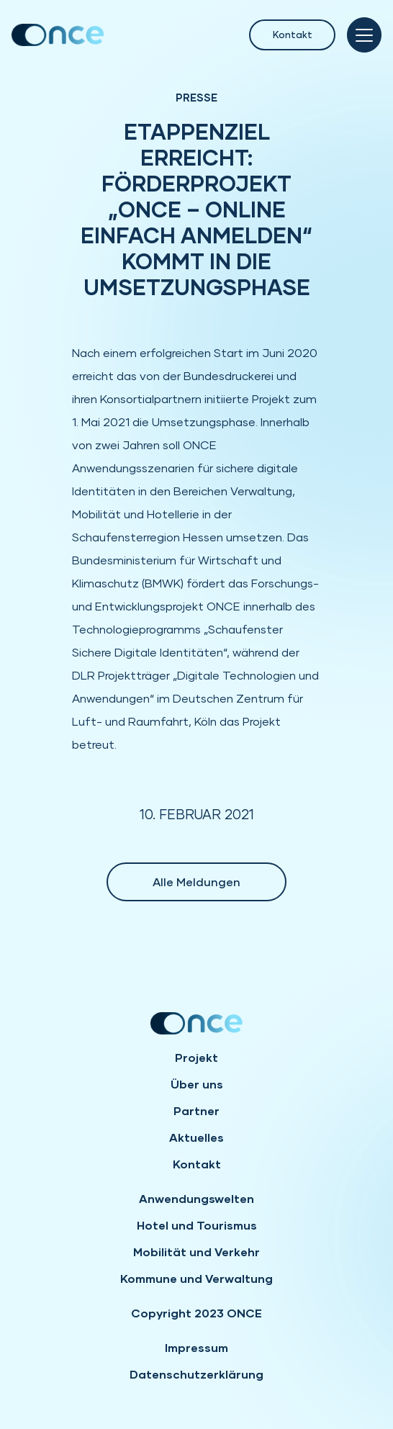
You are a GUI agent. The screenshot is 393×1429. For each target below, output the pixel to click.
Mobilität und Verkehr (196, 1251)
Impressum (196, 1347)
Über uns (197, 1084)
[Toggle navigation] (364, 35)
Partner (196, 1110)
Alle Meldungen (196, 881)
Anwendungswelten (196, 1198)
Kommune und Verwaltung (196, 1278)
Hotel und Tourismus (197, 1225)
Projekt (196, 1057)
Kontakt (292, 34)
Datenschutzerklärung (196, 1374)
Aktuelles (196, 1137)
